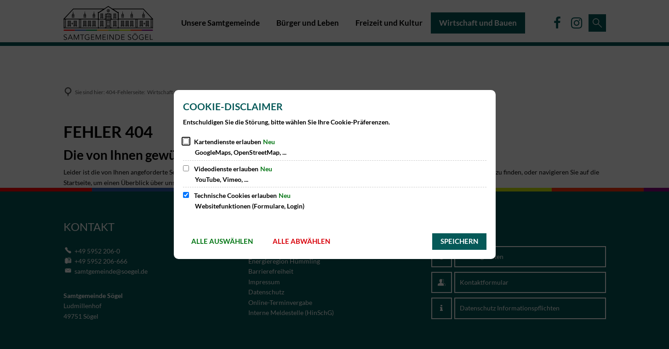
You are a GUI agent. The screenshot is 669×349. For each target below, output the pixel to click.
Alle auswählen (222, 241)
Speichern (459, 241)
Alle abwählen (301, 241)
